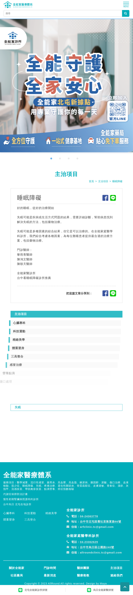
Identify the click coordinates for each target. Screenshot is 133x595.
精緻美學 (51, 526)
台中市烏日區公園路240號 (97, 560)
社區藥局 (17, 575)
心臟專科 (9, 526)
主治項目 (103, 181)
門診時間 (50, 567)
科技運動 (30, 526)
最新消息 (50, 575)
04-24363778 (89, 529)
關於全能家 (16, 567)
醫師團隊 (83, 567)
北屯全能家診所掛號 (32, 590)
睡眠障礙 (117, 181)
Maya (103, 583)
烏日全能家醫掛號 (100, 590)
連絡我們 (116, 575)
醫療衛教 (83, 575)
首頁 (91, 181)
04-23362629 (89, 555)
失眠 (18, 420)
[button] (53, 158)
